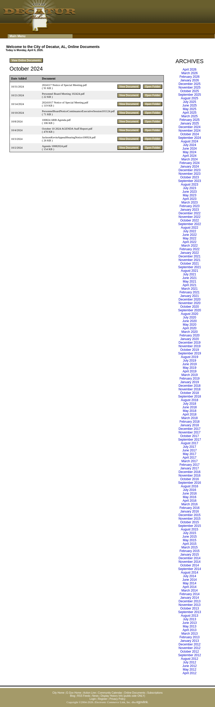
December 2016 (189, 472)
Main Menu (17, 36)
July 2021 (189, 274)
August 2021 (189, 271)
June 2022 (189, 235)
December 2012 (189, 644)
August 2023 (189, 184)
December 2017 (189, 429)
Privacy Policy (117, 699)
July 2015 (189, 533)
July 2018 (189, 403)
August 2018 (189, 400)
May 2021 (189, 281)
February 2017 (190, 465)
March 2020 (189, 332)
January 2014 (189, 597)
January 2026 (189, 80)
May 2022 (189, 238)
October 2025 (189, 91)
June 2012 (189, 666)
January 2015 (189, 554)
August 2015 (189, 529)
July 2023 (189, 188)
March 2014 (189, 590)
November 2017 (189, 432)
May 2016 (189, 497)
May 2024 (189, 152)
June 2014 (189, 580)
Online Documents (134, 692)
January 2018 (189, 425)
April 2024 (189, 156)
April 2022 (189, 242)
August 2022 (189, 227)
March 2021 (189, 288)
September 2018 (189, 396)
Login (92, 699)
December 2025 (189, 84)
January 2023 (189, 209)
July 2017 (189, 447)
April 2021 (189, 285)
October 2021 (189, 263)
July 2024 (189, 145)
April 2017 (189, 457)
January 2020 (189, 339)
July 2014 (189, 576)
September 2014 (189, 569)
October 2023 (189, 177)
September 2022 (189, 224)
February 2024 (190, 163)
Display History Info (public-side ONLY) (123, 695)
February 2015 (190, 551)
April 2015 (189, 544)
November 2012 (189, 648)
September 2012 (189, 655)
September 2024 (189, 138)
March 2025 (189, 116)
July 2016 (189, 490)
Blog (72, 695)
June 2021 (189, 278)
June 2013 (189, 623)
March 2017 (189, 461)
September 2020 (189, 310)
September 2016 (189, 483)
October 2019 (189, 350)
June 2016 (189, 493)
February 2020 (190, 335)
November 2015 (189, 518)
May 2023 (189, 195)
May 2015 (189, 540)
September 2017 (189, 439)
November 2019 (189, 346)
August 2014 (189, 572)
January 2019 (189, 382)
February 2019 (190, 378)
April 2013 (189, 630)
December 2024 (189, 127)
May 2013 (189, 626)
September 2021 (189, 267)
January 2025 (189, 123)
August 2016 (189, 486)
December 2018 (189, 386)
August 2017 (189, 443)
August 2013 (189, 615)
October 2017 (189, 436)
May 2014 (189, 583)
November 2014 (189, 562)
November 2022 (189, 217)
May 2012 (189, 669)
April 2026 (189, 69)
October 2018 (189, 393)
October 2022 (189, 220)
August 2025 (189, 98)
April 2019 (189, 371)
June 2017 (189, 450)
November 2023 (189, 174)
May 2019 (189, 368)
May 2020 (189, 324)
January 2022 (189, 253)
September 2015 (189, 526)
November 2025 (189, 87)
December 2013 (189, 601)
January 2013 (189, 641)
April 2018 (189, 414)
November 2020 (189, 303)
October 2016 (189, 479)
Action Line (89, 692)
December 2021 (189, 256)
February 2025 (190, 120)
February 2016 (190, 508)
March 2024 (189, 159)
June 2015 (189, 536)
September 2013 (189, 612)
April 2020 (189, 328)
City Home (58, 692)
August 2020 (189, 314)
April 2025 (189, 112)
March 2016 (189, 504)
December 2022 (189, 213)
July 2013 (189, 619)
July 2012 (189, 662)
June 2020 (189, 321)
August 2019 (189, 357)
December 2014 (189, 558)
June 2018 (189, 407)
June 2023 (189, 191)
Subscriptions (155, 692)
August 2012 (189, 659)
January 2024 (189, 166)
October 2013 (189, 608)
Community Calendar (110, 692)
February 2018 (190, 421)
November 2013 (189, 605)
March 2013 (189, 633)
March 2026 (189, 73)
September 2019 (189, 353)
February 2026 (190, 77)
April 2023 (189, 199)
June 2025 (189, 105)
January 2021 (189, 296)
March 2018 (189, 418)
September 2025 (189, 94)
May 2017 (189, 454)
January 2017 (189, 468)
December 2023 (189, 170)
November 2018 (189, 389)
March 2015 (189, 547)
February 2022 (190, 249)
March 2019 (189, 375)
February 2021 (190, 292)
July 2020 (189, 317)
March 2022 (189, 245)
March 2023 (189, 202)
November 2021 (189, 260)
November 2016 (189, 475)
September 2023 (189, 181)
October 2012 (189, 651)
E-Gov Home (73, 692)
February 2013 (190, 637)
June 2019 (189, 364)
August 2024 (189, 141)
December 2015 (189, 515)
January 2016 (189, 511)
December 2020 (189, 299)
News (95, 695)
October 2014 (189, 565)
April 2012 (189, 673)
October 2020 (189, 306)
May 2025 (189, 109)
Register (102, 699)
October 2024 (189, 134)
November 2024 (189, 130)
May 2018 (189, 411)
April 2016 (189, 500)
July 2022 (189, 231)
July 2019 (189, 360)
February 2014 (190, 594)
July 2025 (189, 102)
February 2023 (190, 206)
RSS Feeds (83, 695)
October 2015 (189, 522)
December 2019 (189, 342)
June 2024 (189, 148)
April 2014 (189, 587)
